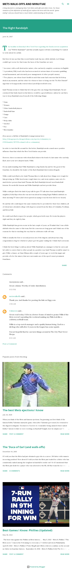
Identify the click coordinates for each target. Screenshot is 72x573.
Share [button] (64, 265)
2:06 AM (12, 304)
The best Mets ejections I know (23, 410)
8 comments (14, 471)
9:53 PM (12, 289)
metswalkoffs (14, 296)
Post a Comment (10, 344)
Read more (64, 434)
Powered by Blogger (36, 567)
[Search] (62, 4)
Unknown (13, 311)
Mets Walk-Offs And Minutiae (24, 4)
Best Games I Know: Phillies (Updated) (27, 530)
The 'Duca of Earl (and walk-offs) (24, 447)
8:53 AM (12, 338)
